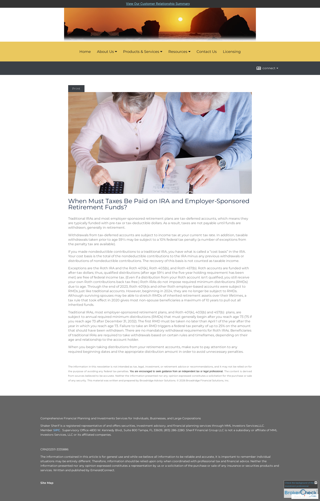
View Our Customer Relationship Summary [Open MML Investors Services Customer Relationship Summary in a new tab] (158, 4)
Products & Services (141, 51)
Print (76, 88)
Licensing (232, 51)
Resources (177, 51)
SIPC (56, 430)
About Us (105, 51)
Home (85, 51)
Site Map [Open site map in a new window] (46, 483)
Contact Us (207, 51)
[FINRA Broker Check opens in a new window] (301, 489)
